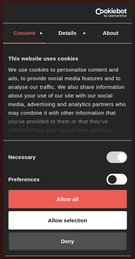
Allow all (67, 199)
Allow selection (67, 220)
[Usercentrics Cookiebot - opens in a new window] (96, 13)
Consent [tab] (24, 33)
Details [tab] (68, 33)
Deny (67, 241)
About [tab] (110, 33)
